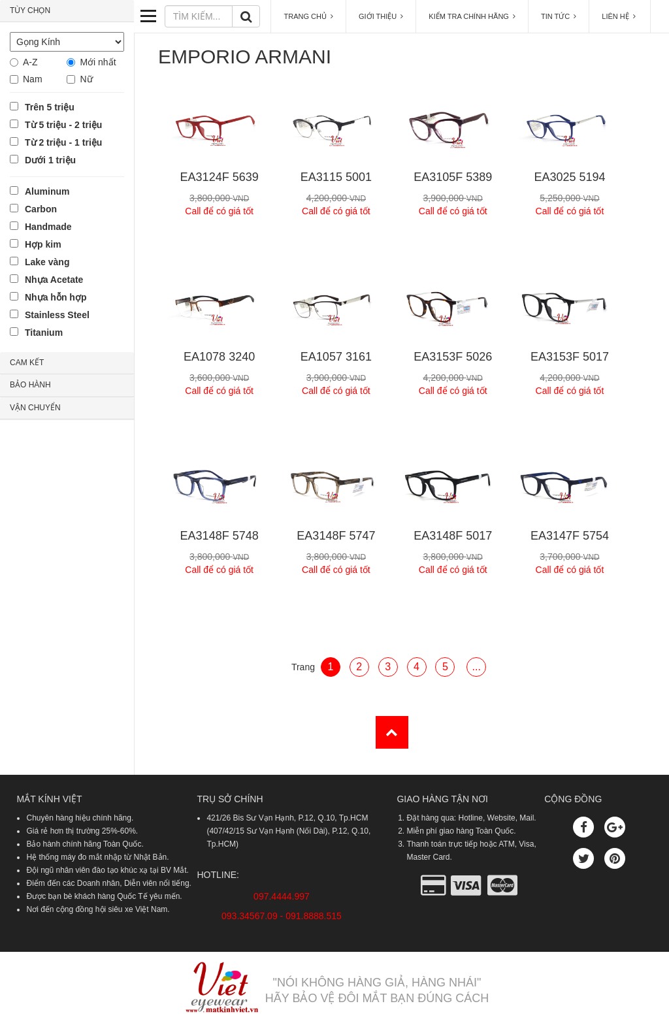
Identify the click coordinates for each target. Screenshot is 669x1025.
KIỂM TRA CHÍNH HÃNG (472, 16)
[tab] (67, 11)
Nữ (86, 79)
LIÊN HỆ (620, 16)
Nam (32, 79)
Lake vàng (47, 262)
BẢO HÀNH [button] (30, 384)
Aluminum (47, 191)
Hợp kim (43, 244)
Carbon (41, 209)
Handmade (48, 226)
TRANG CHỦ (308, 16)
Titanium (44, 332)
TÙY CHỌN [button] (30, 10)
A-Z (30, 62)
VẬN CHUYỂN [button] (35, 407)
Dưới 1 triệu (50, 160)
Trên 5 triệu (49, 107)
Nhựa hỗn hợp (55, 297)
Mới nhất (98, 62)
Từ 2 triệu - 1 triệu (63, 142)
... (476, 666)
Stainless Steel (57, 315)
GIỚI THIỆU (381, 16)
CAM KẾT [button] (27, 362)
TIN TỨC (558, 16)
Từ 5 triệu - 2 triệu (63, 125)
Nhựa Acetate (54, 279)
